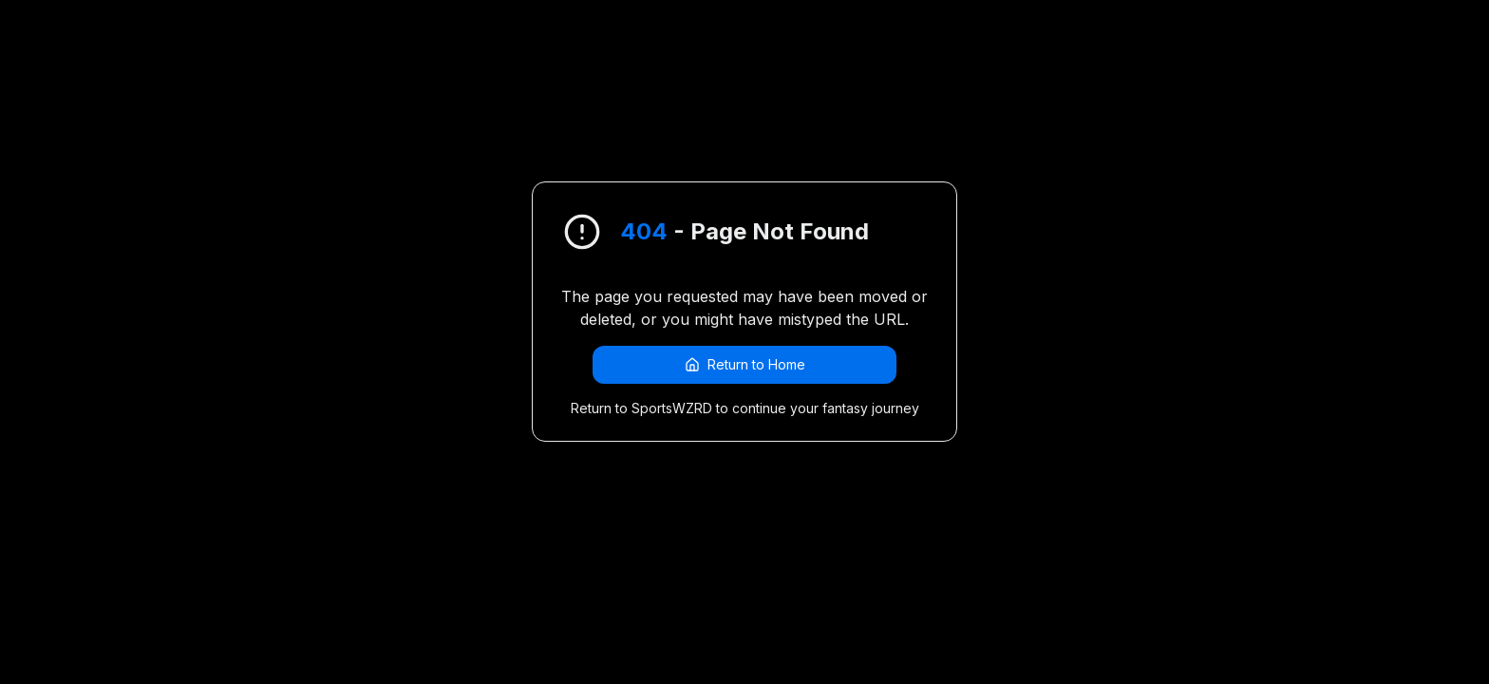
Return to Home (745, 364)
